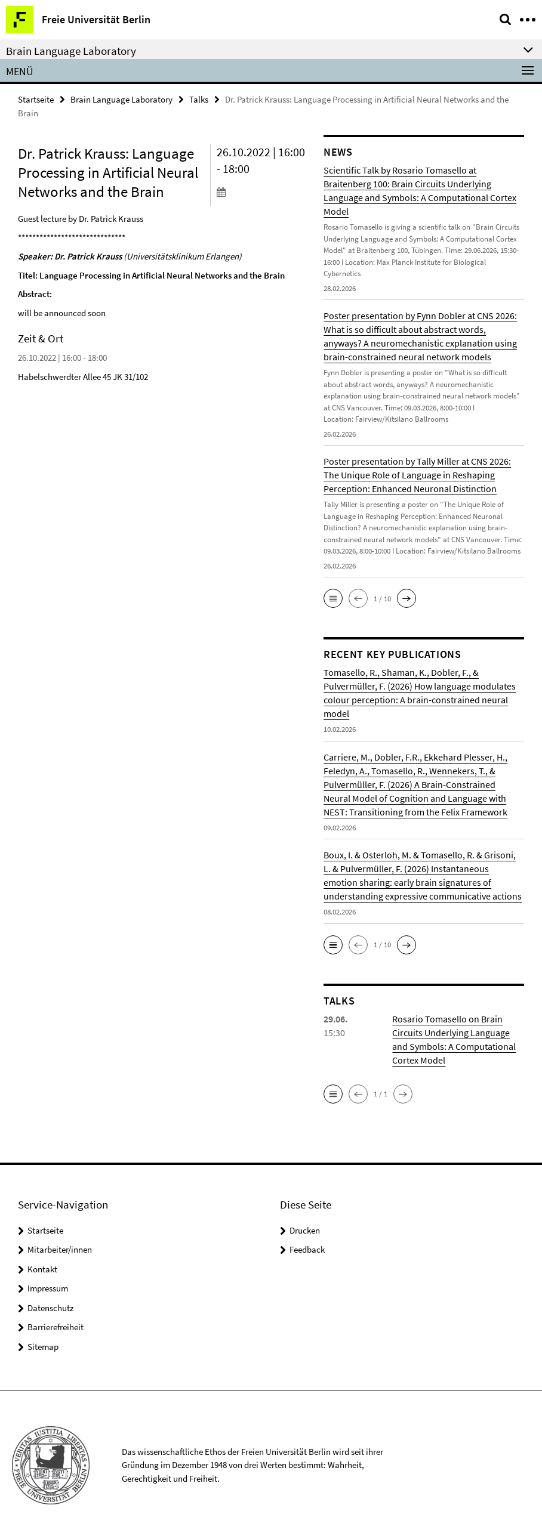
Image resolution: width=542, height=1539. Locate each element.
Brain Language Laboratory (121, 99)
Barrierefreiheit (55, 1326)
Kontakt (42, 1268)
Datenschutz (50, 1307)
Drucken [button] (305, 1229)
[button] (333, 598)
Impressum (47, 1287)
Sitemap (42, 1346)
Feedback (307, 1248)
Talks (198, 99)
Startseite (36, 99)
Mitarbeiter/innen (59, 1248)
